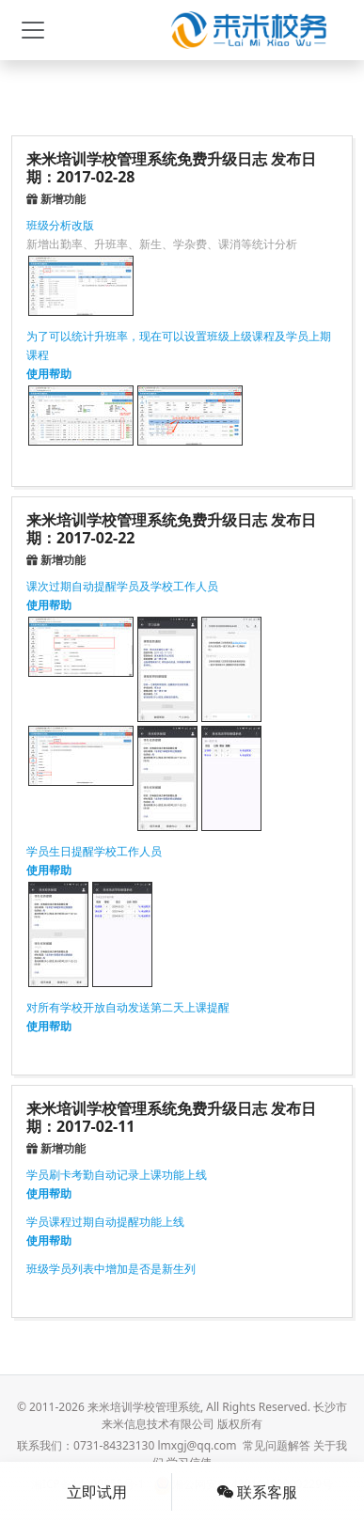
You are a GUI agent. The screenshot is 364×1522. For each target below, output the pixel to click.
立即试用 (97, 1492)
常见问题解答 (276, 1445)
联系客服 (256, 1492)
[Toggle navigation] (33, 30)
